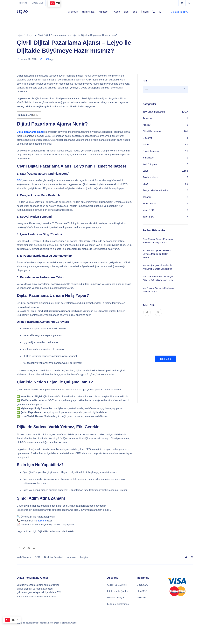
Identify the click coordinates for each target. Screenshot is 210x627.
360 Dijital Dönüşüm (154, 111)
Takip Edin (165, 359)
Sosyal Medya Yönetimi (155, 190)
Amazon (147, 118)
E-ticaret (147, 138)
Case (117, 11)
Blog (126, 11)
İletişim (145, 11)
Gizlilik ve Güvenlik (117, 585)
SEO (19, 180)
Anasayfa (73, 11)
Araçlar (146, 124)
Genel (146, 144)
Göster (35, 115)
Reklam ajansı (150, 177)
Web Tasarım (150, 203)
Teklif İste (23, 3)
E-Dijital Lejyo (37, 3)
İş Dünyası (148, 157)
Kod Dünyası (150, 164)
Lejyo (51, 59)
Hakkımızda (88, 11)
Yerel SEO (148, 210)
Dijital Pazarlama (152, 131)
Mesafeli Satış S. (116, 597)
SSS (135, 11)
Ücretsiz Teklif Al (179, 12)
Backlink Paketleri (53, 557)
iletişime (42, 520)
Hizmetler (103, 11)
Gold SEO (142, 597)
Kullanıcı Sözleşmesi (118, 604)
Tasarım (147, 197)
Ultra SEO (142, 591)
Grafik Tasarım (151, 151)
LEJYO (22, 12)
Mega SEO (142, 585)
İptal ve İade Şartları (118, 591)
